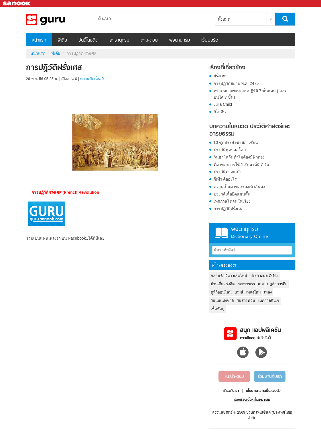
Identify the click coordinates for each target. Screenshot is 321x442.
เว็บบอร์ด (209, 40)
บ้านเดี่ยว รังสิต (223, 284)
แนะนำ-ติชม (234, 376)
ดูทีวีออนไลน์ (221, 292)
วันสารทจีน (246, 300)
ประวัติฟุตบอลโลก (230, 149)
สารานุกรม (119, 40)
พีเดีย (62, 40)
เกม (261, 284)
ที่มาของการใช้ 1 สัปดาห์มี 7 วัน (241, 164)
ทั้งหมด (224, 19)
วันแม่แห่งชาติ (222, 300)
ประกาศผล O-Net (264, 275)
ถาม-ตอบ (149, 40)
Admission (246, 284)
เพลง (268, 292)
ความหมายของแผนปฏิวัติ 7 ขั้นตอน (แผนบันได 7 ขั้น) (250, 94)
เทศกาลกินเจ (268, 300)
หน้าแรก (39, 40)
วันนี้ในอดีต (88, 40)
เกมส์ (239, 292)
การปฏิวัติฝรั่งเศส (229, 208)
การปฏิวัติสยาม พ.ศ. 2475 (236, 83)
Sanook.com (17, 3)
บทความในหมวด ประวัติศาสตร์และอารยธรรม (249, 130)
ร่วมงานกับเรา (270, 376)
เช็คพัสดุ (217, 309)
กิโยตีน (220, 111)
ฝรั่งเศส (220, 76)
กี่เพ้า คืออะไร (225, 179)
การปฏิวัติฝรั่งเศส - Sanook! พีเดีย (56, 20)
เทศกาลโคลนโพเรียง (232, 201)
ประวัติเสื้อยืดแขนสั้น (232, 194)
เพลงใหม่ (253, 292)
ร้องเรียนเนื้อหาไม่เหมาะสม (252, 400)
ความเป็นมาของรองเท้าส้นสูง (239, 186)
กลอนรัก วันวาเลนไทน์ (229, 275)
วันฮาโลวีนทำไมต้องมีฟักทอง (239, 157)
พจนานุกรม (179, 40)
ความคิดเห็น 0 (92, 79)
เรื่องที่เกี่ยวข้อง (227, 68)
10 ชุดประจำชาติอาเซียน (236, 142)
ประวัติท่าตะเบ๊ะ (228, 171)
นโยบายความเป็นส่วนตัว (263, 391)
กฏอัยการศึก (277, 284)
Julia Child (223, 104)
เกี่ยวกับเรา (231, 391)
